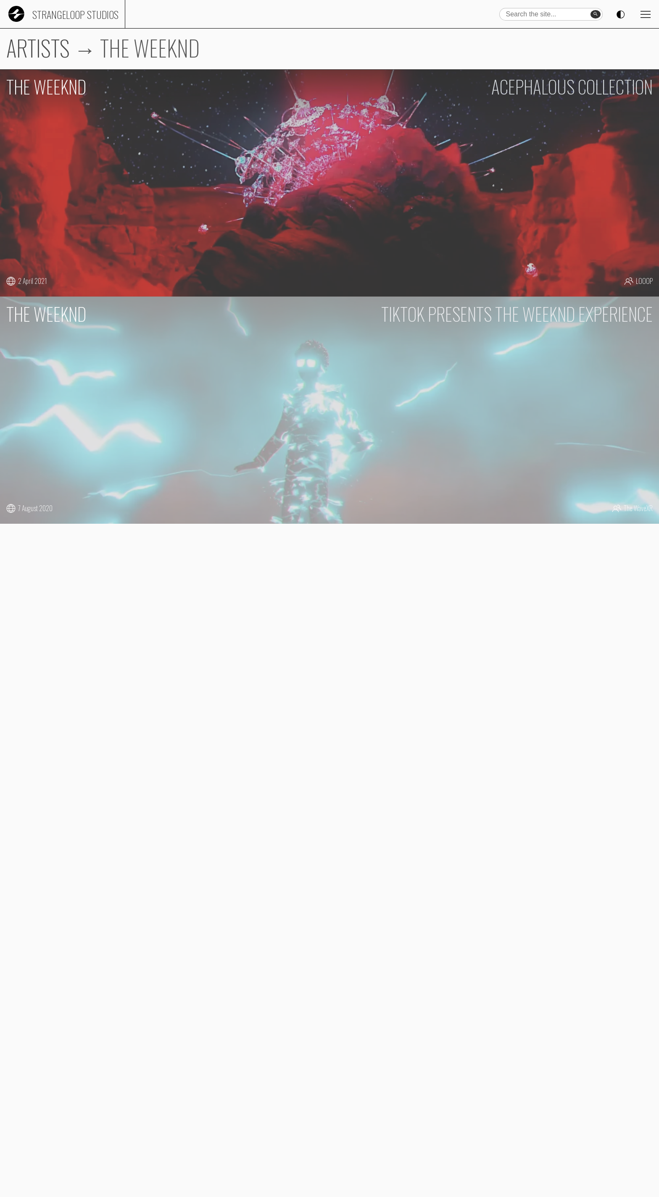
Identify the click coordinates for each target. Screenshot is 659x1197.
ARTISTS (38, 48)
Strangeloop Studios (75, 14)
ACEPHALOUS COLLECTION (572, 86)
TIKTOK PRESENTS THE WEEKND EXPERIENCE (517, 313)
